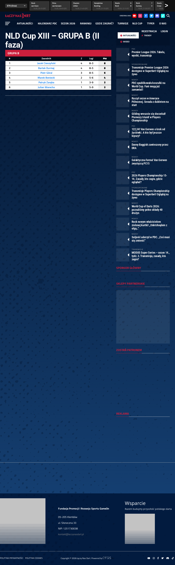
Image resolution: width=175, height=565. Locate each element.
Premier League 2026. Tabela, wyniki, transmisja (148, 53)
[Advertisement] (143, 440)
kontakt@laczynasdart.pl (71, 534)
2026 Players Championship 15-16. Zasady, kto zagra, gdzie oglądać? (149, 179)
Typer (150, 23)
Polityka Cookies (34, 558)
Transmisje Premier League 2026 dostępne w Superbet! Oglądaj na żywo (150, 71)
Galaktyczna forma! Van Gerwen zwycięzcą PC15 (149, 161)
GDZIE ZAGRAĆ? (104, 23)
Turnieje (123, 23)
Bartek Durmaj (46, 68)
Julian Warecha (46, 87)
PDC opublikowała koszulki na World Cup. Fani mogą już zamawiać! (148, 86)
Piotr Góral (46, 73)
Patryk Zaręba (46, 82)
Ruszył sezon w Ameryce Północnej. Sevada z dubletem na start (150, 102)
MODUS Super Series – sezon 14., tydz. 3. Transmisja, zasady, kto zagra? (151, 256)
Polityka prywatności (11, 558)
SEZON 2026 (68, 23)
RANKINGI (86, 23)
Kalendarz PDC (47, 23)
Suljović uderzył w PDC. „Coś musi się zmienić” (151, 238)
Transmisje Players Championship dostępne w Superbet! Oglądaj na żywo (150, 194)
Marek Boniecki (46, 78)
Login (164, 31)
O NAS (162, 23)
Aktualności (25, 23)
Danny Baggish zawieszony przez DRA (150, 146)
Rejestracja (149, 31)
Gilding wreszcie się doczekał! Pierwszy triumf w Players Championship (149, 117)
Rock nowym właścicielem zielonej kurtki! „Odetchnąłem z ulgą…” (149, 225)
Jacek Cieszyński (46, 63)
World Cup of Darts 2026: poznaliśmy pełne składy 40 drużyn (147, 209)
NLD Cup (137, 23)
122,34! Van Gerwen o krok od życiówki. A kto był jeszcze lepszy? (148, 132)
